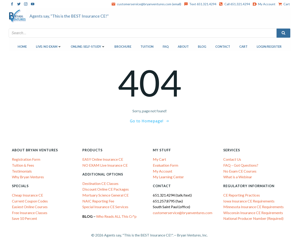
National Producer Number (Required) (254, 218)
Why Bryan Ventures (28, 177)
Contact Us (232, 159)
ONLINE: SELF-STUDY (88, 46)
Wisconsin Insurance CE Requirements (253, 212)
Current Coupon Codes (30, 201)
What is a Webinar (238, 177)
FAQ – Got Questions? (241, 165)
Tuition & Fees (23, 165)
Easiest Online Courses (30, 207)
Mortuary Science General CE (106, 195)
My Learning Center (168, 177)
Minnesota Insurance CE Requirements (254, 207)
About (183, 46)
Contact (222, 46)
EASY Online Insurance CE (103, 159)
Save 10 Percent (24, 218)
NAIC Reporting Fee (98, 201)
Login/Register (269, 46)
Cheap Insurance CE (27, 195)
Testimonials (22, 171)
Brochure (122, 46)
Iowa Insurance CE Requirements (249, 201)
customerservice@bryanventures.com (183, 212)
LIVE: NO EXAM (49, 46)
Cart (243, 46)
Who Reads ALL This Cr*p (116, 216)
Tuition (147, 46)
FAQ (166, 46)
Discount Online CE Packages (106, 189)
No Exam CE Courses (240, 171)
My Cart (159, 159)
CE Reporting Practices (242, 195)
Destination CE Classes (101, 183)
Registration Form (26, 159)
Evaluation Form (165, 165)
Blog (202, 46)
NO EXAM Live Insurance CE (105, 165)
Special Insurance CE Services (106, 207)
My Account (162, 171)
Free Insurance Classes (30, 212)
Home (22, 46)
